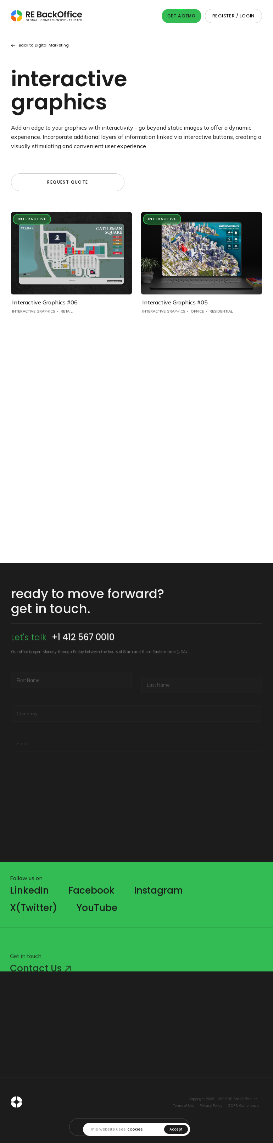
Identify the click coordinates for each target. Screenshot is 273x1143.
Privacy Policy (211, 1105)
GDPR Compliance (243, 1105)
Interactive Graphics (33, 311)
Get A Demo (181, 16)
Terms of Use (183, 1105)
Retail (67, 311)
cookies (135, 1129)
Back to (40, 45)
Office (197, 311)
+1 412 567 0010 (83, 656)
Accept (176, 1129)
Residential (221, 311)
